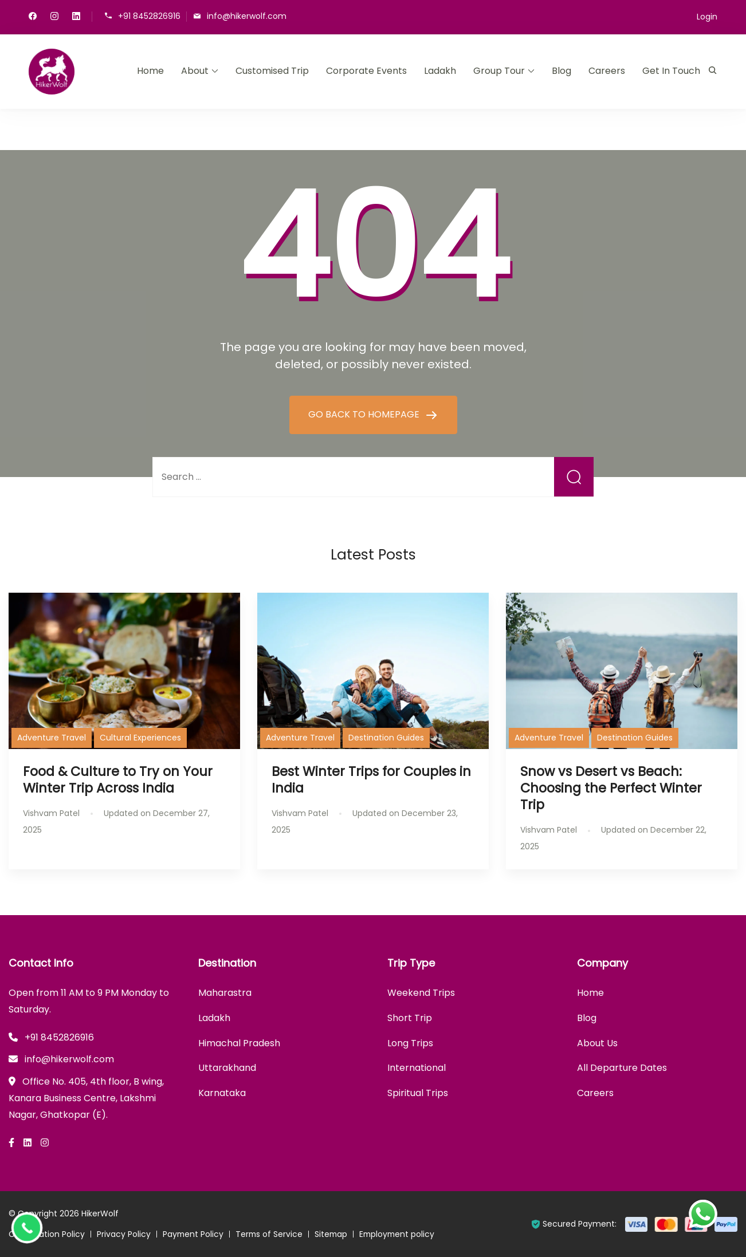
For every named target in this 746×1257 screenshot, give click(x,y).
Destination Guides (386, 737)
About (195, 70)
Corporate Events (366, 70)
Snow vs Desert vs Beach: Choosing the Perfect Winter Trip (611, 788)
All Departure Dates (622, 1067)
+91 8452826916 (149, 15)
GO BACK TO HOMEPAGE (365, 414)
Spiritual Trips (417, 1093)
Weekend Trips (421, 992)
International (416, 1067)
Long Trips (410, 1043)
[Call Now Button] (27, 1228)
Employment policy (401, 1234)
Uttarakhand (227, 1067)
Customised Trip (272, 70)
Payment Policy (194, 1234)
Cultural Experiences (140, 737)
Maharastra (225, 992)
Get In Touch (671, 70)
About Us (597, 1043)
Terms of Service (271, 1234)
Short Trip (409, 1017)
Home (150, 70)
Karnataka (222, 1093)
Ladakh (440, 70)
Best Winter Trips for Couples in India (371, 779)
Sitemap (334, 1234)
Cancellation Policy (47, 1234)
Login (707, 16)
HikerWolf (100, 1213)
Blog (561, 70)
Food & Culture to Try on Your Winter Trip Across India (118, 779)
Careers (606, 70)
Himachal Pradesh (239, 1043)
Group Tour (499, 70)
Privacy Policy (124, 1234)
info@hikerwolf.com (246, 15)
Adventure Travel (51, 737)
